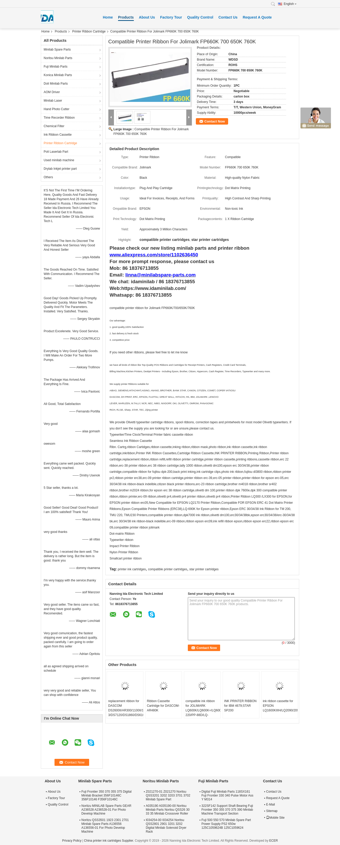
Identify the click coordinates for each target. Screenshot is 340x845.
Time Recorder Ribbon (59, 117)
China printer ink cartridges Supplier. (109, 840)
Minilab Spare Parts (57, 49)
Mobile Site (275, 817)
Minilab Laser (53, 100)
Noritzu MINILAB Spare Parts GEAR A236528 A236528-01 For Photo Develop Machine (106, 809)
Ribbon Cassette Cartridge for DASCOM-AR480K (163, 705)
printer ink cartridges (132, 569)
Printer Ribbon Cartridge (88, 31)
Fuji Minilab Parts (55, 66)
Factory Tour (171, 17)
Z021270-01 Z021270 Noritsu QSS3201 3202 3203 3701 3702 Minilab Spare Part (168, 795)
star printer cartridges (204, 569)
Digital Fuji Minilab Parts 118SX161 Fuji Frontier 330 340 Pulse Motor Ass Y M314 (227, 795)
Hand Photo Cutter (56, 109)
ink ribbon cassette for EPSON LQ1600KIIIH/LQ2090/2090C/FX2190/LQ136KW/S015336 (280, 705)
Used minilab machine (59, 160)
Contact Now (214, 121)
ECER (273, 840)
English (290, 4)
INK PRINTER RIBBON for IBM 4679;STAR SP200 (240, 705)
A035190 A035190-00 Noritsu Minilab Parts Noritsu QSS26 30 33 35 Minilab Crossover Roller (167, 809)
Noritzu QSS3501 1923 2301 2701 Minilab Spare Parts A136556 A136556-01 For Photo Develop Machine (105, 825)
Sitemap (271, 811)
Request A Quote (257, 17)
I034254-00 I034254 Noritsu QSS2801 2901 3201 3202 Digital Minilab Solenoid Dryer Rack (166, 825)
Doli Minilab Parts (56, 83)
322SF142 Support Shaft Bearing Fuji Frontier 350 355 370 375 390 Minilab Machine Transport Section (227, 809)
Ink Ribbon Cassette (58, 134)
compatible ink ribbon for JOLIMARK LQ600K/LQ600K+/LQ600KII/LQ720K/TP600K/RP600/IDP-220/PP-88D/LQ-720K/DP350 (203, 710)
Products (126, 17)
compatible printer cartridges (167, 569)
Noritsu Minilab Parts (58, 58)
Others (48, 177)
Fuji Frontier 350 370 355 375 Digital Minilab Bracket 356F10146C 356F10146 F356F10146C (106, 795)
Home (108, 17)
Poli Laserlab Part (56, 151)
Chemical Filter (54, 126)
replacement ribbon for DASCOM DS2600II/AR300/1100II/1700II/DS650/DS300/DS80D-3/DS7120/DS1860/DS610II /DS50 (125, 710)
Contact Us (227, 17)
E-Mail (270, 804)
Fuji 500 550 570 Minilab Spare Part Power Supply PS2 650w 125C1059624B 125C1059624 (226, 824)
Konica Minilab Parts (58, 75)
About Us (147, 17)
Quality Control (200, 17)
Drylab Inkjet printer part (60, 168)
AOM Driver (52, 92)
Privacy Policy (72, 840)
